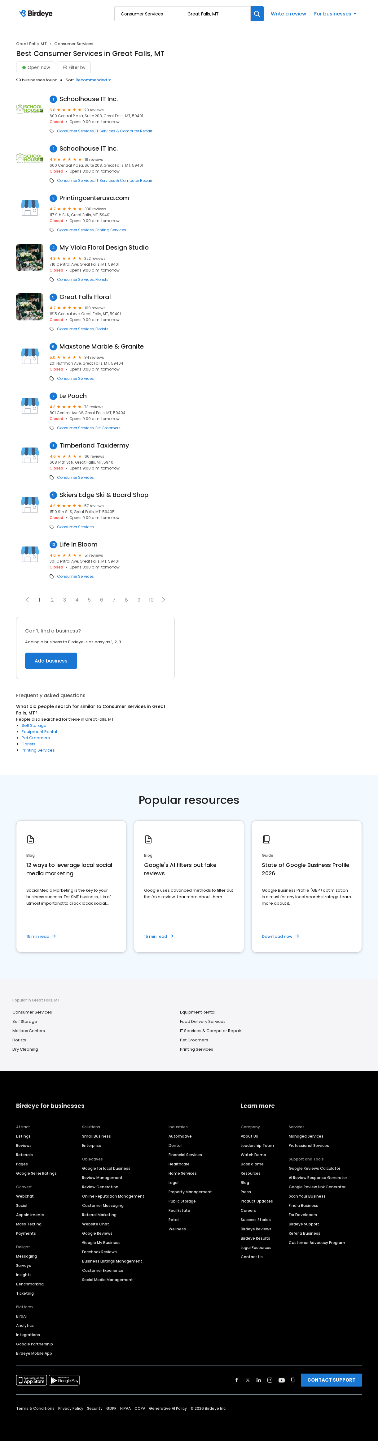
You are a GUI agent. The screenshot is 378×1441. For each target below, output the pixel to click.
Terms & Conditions (35, 1408)
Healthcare (179, 1164)
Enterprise (91, 1145)
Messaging (26, 1256)
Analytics (25, 1325)
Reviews (24, 1145)
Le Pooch (73, 396)
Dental (175, 1145)
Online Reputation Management (113, 1196)
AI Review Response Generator (318, 1177)
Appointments (30, 1214)
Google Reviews (97, 1233)
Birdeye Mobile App (34, 1353)
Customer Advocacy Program (317, 1242)
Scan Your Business (307, 1196)
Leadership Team (257, 1145)
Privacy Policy (70, 1408)
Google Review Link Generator (317, 1187)
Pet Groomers (108, 428)
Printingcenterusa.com (94, 198)
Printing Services (110, 230)
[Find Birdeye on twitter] (247, 1380)
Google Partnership (34, 1344)
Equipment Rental (39, 732)
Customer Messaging (103, 1205)
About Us (249, 1136)
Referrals (24, 1154)
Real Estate (179, 1210)
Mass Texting (29, 1224)
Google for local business (106, 1168)
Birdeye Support (304, 1224)
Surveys (23, 1265)
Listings (23, 1136)
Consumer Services (75, 131)
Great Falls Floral (85, 297)
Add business (51, 661)
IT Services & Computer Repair (123, 131)
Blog (245, 1182)
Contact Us (252, 1256)
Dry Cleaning (25, 1049)
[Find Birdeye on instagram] (269, 1380)
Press (246, 1191)
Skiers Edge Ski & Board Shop (103, 495)
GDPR (111, 1408)
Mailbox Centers (28, 1031)
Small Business (96, 1136)
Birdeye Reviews (256, 1229)
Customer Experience (102, 1270)
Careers (248, 1210)
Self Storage (34, 725)
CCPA (139, 1408)
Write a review (288, 13)
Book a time (252, 1164)
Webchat (25, 1196)
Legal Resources (256, 1247)
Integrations (28, 1334)
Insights (24, 1274)
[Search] (257, 13)
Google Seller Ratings (36, 1173)
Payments (26, 1233)
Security (95, 1408)
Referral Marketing (99, 1214)
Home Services (183, 1173)
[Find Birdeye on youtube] (282, 1380)
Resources (251, 1173)
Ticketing (25, 1293)
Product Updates (257, 1201)
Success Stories (256, 1219)
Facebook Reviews (99, 1251)
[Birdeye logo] (37, 14)
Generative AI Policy (168, 1408)
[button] (163, 599)
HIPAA (125, 1408)
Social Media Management (107, 1279)
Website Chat (95, 1224)
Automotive (180, 1136)
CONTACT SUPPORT (331, 1380)
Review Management (102, 1177)
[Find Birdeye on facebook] (236, 1380)
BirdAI (21, 1316)
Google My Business (101, 1242)
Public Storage (182, 1201)
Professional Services (309, 1145)
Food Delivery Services (203, 1021)
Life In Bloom (78, 544)
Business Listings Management (112, 1261)
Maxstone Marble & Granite (101, 346)
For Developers (303, 1214)
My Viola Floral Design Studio (104, 247)
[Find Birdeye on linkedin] (258, 1380)
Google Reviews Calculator (314, 1168)
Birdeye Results (255, 1238)
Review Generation (100, 1187)
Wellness (177, 1229)
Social (21, 1205)
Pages (22, 1164)
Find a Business (303, 1205)
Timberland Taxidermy (94, 445)
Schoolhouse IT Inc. (88, 99)
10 (151, 599)
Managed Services (306, 1136)
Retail (174, 1219)
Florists (101, 279)
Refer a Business (304, 1233)
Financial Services (185, 1154)
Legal (173, 1182)
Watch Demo (253, 1154)
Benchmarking (30, 1284)
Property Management (190, 1191)
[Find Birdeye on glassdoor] (293, 1380)
